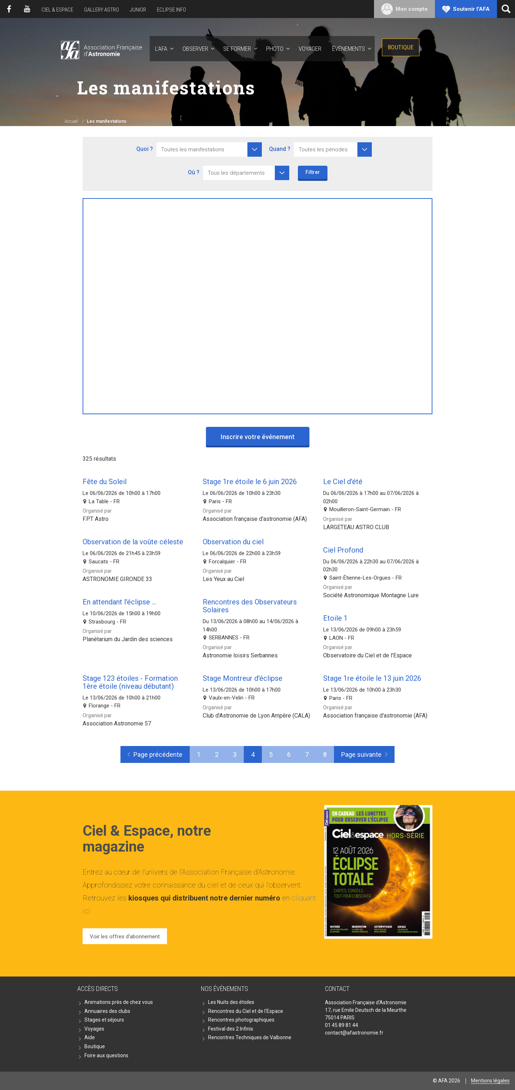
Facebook (9, 9)
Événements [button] (348, 48)
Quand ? (279, 149)
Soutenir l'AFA (471, 9)
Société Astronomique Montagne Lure (371, 595)
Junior (138, 9)
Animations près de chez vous (118, 1002)
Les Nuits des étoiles (231, 1002)
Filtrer (312, 172)
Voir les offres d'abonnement (125, 936)
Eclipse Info (171, 9)
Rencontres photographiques (241, 1020)
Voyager (310, 48)
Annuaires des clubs (107, 1011)
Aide (89, 1037)
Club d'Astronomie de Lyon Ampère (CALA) (256, 715)
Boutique (401, 47)
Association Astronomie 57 (117, 723)
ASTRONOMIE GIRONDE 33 (117, 579)
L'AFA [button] (161, 48)
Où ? (193, 172)
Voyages (94, 1029)
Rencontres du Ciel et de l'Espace (245, 1011)
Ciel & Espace (57, 9)
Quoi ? (144, 149)
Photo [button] (274, 48)
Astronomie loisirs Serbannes (240, 655)
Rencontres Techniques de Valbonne (249, 1037)
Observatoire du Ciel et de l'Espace (367, 655)
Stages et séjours (104, 1020)
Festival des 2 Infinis (230, 1029)
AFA (100, 49)
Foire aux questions (106, 1055)
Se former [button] (237, 48)
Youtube (27, 9)
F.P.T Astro (96, 518)
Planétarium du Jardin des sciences (128, 639)
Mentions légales (490, 1081)
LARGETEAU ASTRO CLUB (356, 527)
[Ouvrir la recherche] (506, 9)
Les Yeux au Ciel (223, 579)
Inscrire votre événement (258, 437)
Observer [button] (195, 48)
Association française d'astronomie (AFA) (255, 518)
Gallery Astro (101, 9)
